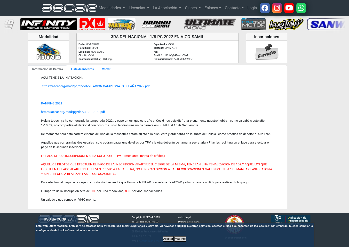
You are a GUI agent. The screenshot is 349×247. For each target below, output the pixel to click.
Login (252, 8)
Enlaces (211, 8)
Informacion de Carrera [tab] (47, 69)
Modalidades (110, 8)
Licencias (137, 8)
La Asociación (165, 8)
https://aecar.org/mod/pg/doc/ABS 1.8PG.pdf (73, 112)
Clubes (191, 8)
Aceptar (168, 238)
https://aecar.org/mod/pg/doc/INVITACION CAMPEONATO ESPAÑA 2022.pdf (95, 86)
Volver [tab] (106, 69)
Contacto (233, 8)
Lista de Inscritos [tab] (82, 69)
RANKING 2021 (51, 103)
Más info (180, 238)
